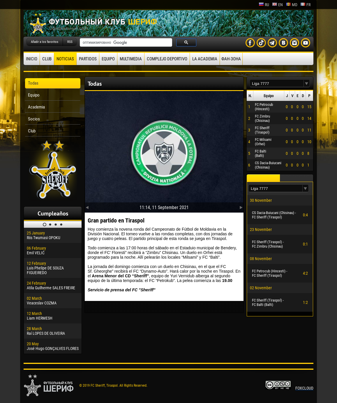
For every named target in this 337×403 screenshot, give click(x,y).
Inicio (31, 59)
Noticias (65, 59)
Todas (33, 83)
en (277, 4)
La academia (204, 59)
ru (264, 4)
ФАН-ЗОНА (231, 59)
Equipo (108, 59)
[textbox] (277, 83)
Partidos (88, 59)
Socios (34, 119)
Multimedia (131, 59)
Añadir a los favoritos (44, 42)
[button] (307, 83)
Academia (36, 107)
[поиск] (125, 42)
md (291, 4)
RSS (70, 42)
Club (47, 59)
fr (305, 4)
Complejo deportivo (167, 59)
